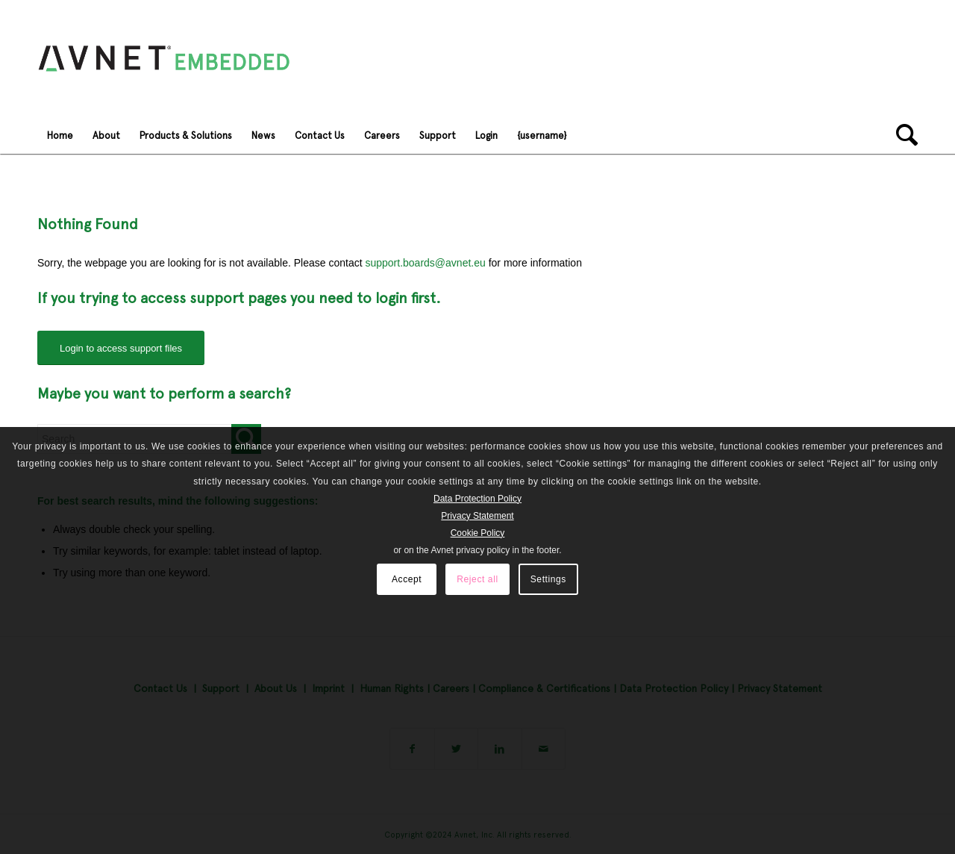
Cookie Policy (478, 533)
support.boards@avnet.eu (425, 263)
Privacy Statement (477, 516)
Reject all (477, 579)
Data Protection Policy (477, 498)
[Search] (902, 135)
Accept (407, 579)
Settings (548, 579)
